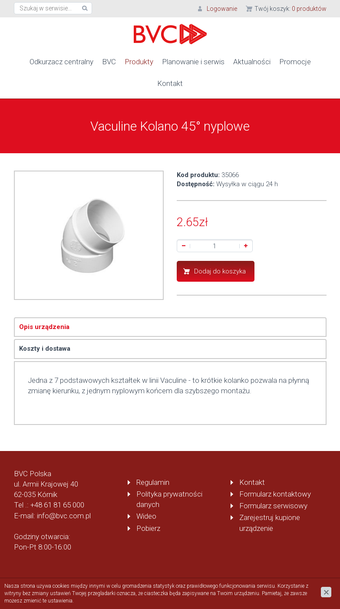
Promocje (295, 61)
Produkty (139, 61)
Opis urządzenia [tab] (44, 327)
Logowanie (222, 8)
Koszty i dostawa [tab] (44, 348)
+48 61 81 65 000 (57, 504)
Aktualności (252, 61)
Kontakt (170, 83)
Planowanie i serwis (193, 61)
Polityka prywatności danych (169, 499)
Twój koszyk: (290, 8)
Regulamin (152, 482)
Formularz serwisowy (273, 505)
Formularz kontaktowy (275, 494)
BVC (109, 61)
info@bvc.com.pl (64, 515)
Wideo (146, 516)
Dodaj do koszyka (220, 271)
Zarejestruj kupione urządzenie (269, 522)
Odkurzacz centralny (61, 61)
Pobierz (148, 528)
